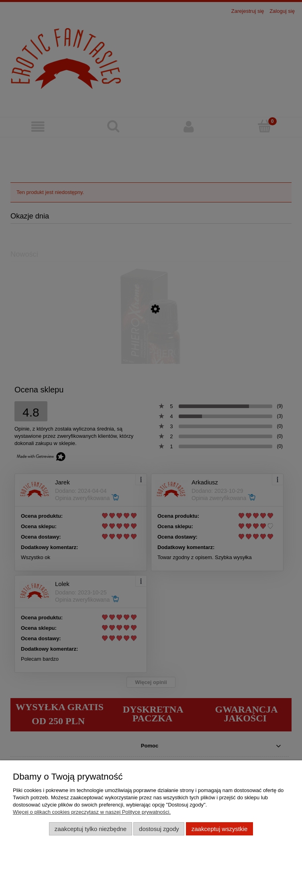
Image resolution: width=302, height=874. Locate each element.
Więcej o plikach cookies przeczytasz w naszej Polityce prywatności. (92, 812)
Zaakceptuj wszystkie (219, 828)
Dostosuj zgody (159, 828)
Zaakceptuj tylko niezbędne (91, 828)
